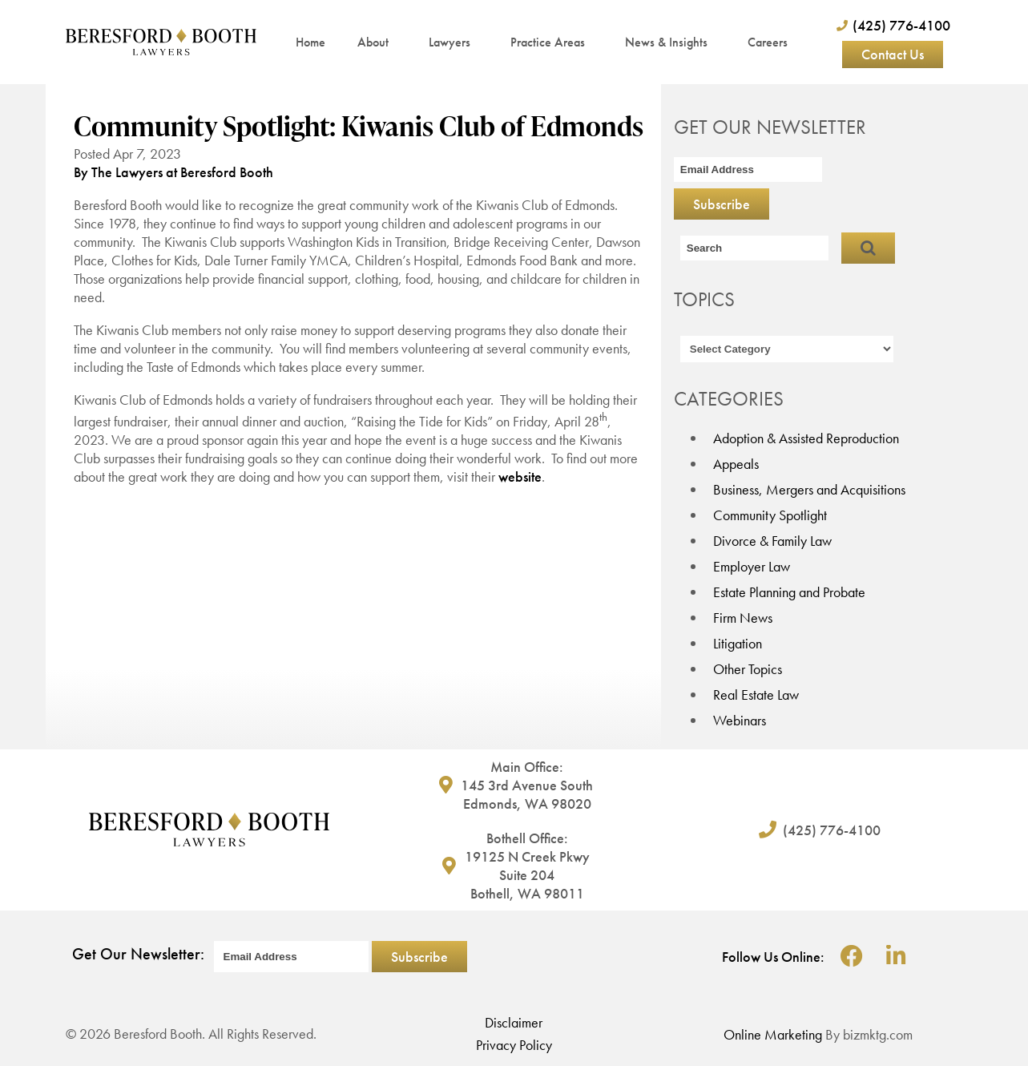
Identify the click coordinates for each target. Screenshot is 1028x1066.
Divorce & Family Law (772, 540)
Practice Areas (551, 42)
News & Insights (670, 42)
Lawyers (453, 42)
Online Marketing (773, 1034)
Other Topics (747, 669)
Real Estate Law (756, 694)
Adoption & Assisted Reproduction (806, 438)
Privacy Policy (514, 1045)
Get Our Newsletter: (138, 953)
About (377, 42)
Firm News (742, 617)
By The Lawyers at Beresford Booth (173, 172)
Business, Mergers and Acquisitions (809, 489)
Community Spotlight (770, 515)
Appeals (736, 463)
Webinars (739, 720)
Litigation (737, 643)
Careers (768, 42)
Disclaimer (513, 1022)
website (520, 476)
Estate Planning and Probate (789, 592)
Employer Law (751, 566)
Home (310, 42)
